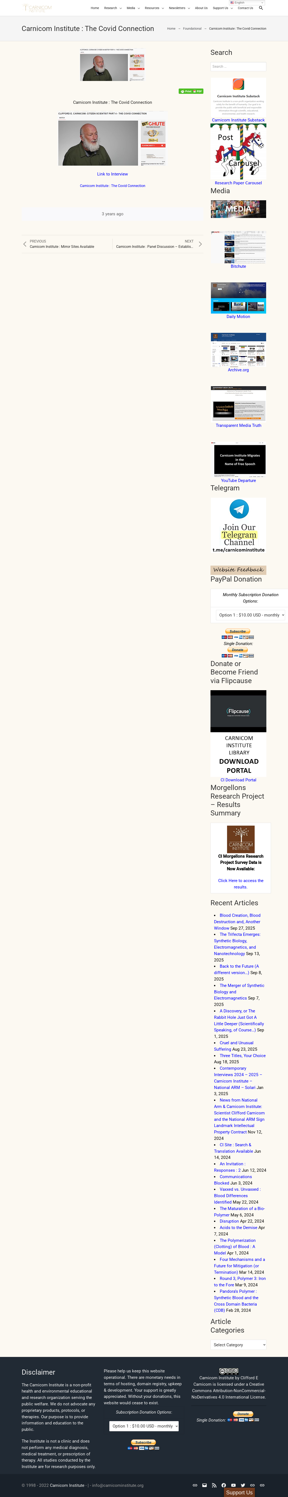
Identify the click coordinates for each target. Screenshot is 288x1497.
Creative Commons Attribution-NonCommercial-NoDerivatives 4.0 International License (228, 1391)
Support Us (220, 8)
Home (95, 8)
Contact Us (245, 8)
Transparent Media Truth (238, 425)
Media (131, 8)
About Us (201, 8)
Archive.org (238, 369)
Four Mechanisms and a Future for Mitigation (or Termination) (239, 1266)
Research (110, 8)
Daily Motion (238, 316)
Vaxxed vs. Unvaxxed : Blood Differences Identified (237, 1196)
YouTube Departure (238, 480)
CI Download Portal (238, 779)
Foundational (192, 28)
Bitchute (238, 266)
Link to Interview (112, 174)
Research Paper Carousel (238, 183)
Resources (152, 8)
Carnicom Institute (67, 1485)
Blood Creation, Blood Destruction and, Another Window (237, 922)
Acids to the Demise (238, 1227)
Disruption (229, 1221)
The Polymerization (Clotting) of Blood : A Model (235, 1247)
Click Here (227, 880)
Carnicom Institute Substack (238, 120)
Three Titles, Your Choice (243, 1055)
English (237, 2)
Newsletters (177, 8)
